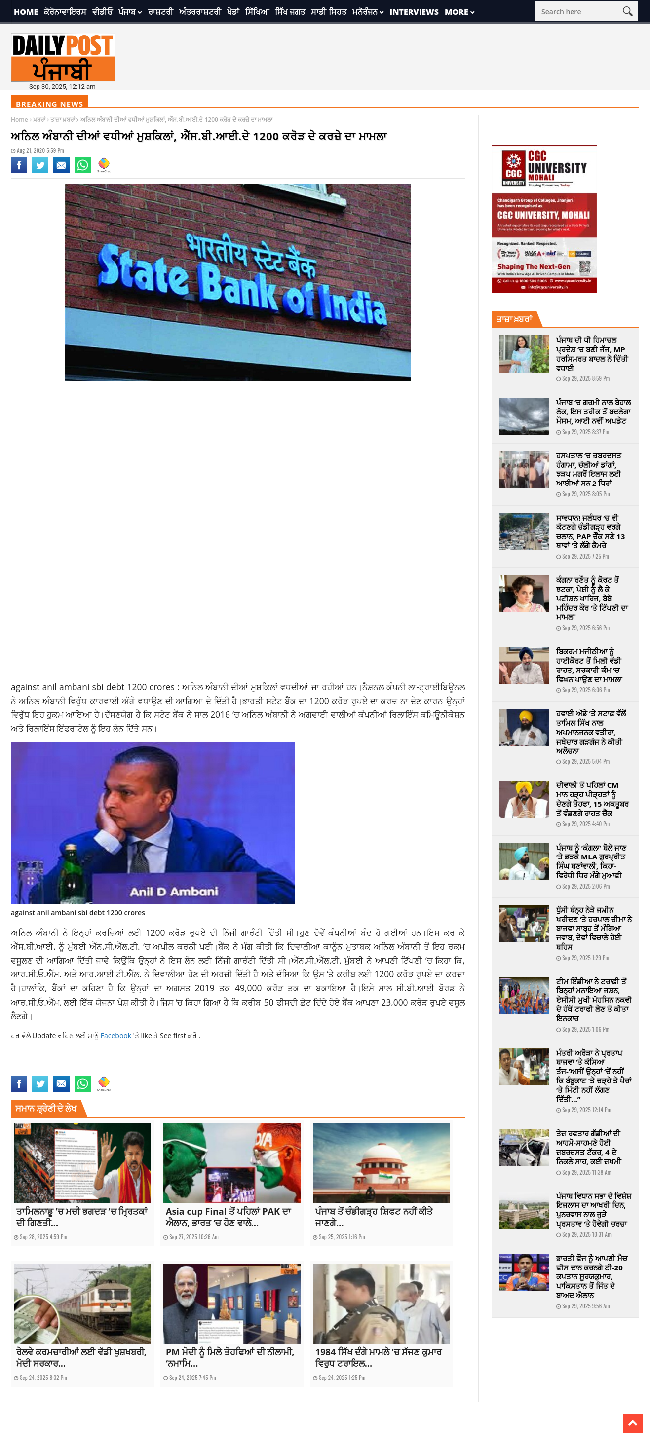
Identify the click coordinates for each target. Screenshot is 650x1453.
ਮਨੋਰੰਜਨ (365, 11)
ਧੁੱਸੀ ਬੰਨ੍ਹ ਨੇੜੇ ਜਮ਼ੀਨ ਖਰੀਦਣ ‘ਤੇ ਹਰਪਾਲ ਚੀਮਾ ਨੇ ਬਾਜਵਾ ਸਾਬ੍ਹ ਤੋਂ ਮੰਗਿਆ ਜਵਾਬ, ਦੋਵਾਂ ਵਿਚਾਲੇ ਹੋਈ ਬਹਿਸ (594, 928)
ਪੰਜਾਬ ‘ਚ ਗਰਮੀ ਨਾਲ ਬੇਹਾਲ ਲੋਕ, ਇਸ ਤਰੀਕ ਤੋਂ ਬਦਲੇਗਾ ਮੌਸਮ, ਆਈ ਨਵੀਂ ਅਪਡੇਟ (593, 411)
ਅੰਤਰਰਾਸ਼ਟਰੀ (200, 11)
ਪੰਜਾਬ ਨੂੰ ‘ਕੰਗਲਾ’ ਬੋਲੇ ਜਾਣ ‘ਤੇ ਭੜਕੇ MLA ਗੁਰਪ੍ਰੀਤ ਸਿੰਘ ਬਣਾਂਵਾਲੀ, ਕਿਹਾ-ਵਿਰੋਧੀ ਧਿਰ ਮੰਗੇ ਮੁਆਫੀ (591, 861)
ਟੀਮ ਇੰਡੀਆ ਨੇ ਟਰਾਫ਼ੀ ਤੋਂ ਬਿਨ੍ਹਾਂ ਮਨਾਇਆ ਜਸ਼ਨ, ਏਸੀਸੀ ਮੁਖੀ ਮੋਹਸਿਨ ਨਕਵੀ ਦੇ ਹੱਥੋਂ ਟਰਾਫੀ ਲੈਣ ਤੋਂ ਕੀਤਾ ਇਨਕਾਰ (594, 999)
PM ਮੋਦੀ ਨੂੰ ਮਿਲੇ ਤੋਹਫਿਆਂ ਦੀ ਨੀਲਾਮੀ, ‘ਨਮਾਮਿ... (230, 1357)
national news (85, 1069)
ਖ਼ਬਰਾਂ (39, 119)
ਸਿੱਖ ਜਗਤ (290, 11)
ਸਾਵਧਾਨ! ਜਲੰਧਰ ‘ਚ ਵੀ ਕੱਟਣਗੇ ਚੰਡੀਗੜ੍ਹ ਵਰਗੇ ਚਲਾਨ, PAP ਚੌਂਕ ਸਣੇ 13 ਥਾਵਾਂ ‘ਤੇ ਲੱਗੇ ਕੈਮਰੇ (590, 531)
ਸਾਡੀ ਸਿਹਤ (328, 11)
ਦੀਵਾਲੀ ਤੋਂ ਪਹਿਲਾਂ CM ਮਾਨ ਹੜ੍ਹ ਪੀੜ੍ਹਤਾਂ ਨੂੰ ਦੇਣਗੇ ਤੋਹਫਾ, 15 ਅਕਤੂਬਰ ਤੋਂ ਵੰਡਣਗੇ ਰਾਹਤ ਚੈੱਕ (592, 799)
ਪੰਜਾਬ (127, 11)
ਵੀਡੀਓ (102, 11)
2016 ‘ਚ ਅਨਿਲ (236, 714)
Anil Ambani (48, 1069)
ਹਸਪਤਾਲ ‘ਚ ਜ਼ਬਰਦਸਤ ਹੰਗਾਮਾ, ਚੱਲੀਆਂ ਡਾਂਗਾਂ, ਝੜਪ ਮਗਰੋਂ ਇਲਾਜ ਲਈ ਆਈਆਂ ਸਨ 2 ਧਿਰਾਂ (588, 469)
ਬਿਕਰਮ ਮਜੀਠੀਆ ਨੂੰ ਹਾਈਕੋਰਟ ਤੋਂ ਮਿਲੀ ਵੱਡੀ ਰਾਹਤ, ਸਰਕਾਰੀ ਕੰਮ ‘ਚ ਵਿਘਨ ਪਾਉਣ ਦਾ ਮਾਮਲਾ (589, 665)
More (456, 11)
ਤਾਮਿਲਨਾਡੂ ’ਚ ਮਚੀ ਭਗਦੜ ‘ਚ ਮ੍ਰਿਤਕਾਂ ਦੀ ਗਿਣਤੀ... (81, 1217)
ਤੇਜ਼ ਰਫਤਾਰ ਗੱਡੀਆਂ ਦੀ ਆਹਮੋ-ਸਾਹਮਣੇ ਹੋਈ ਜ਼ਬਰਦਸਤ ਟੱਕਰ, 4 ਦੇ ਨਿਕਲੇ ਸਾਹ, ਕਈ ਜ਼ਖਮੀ (588, 1147)
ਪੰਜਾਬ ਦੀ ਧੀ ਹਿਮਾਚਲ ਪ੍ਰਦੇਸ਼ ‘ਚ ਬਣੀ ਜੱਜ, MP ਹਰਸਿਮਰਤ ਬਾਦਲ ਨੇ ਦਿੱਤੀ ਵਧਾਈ (592, 354)
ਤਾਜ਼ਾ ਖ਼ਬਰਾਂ (62, 119)
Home (26, 11)
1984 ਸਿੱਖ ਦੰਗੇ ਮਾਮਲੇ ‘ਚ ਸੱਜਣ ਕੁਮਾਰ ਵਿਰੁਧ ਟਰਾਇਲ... (378, 1357)
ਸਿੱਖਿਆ (257, 11)
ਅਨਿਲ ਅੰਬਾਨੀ (206, 687)
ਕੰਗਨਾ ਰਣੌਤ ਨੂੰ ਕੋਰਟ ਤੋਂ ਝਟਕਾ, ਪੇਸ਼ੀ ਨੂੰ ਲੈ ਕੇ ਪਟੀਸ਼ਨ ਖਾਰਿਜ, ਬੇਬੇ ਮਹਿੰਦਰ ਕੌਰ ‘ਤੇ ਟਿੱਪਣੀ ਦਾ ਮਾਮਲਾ (592, 598)
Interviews (414, 11)
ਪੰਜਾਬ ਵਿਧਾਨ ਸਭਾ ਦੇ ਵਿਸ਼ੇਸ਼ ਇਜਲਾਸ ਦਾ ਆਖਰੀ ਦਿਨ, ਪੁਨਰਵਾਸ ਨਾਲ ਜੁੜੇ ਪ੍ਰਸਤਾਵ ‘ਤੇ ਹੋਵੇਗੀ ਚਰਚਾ (593, 1210)
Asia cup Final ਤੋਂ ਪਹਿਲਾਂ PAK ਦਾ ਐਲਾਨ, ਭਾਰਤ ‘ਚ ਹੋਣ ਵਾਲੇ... (228, 1217)
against (21, 1069)
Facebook (117, 1035)
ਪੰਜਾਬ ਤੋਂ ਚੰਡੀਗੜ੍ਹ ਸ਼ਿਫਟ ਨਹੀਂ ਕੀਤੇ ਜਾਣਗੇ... (374, 1217)
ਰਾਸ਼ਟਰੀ (160, 11)
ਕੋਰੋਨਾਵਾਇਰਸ (65, 11)
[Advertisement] (238, 467)
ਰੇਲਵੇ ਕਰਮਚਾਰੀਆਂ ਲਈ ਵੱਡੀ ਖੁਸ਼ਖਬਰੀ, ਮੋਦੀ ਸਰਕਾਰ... (81, 1357)
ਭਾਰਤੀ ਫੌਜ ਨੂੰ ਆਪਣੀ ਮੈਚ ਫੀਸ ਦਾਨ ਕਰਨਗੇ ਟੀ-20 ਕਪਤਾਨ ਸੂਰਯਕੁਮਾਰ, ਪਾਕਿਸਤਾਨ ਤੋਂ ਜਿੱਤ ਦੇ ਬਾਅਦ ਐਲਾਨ (591, 1276)
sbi (110, 1069)
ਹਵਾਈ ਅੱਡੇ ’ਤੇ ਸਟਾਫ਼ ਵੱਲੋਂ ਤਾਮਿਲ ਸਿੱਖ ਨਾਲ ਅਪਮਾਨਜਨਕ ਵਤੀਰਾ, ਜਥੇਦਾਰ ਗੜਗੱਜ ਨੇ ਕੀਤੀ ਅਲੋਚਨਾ (591, 731)
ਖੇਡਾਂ (233, 11)
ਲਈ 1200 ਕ (151, 932)
